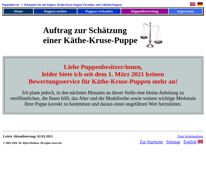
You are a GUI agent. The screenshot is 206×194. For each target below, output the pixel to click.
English (190, 142)
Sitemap (173, 142)
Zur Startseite (151, 142)
